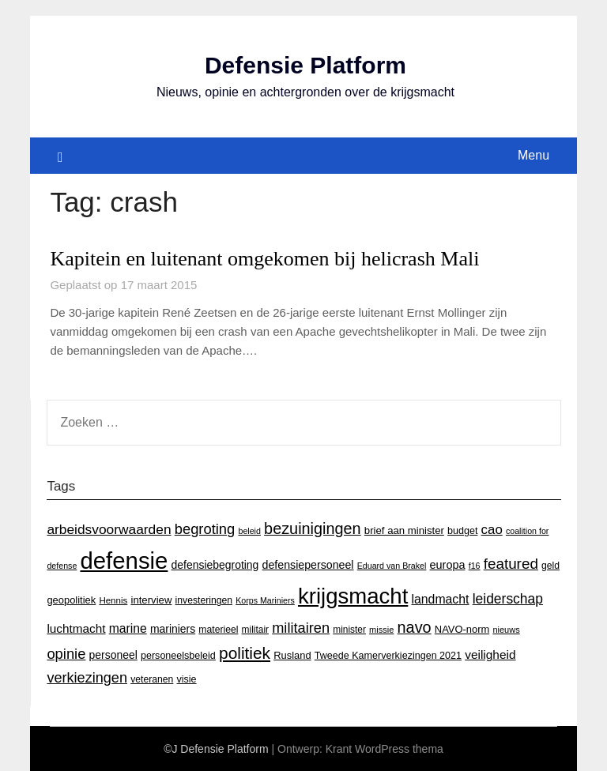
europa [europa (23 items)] (448, 565)
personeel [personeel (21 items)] (113, 655)
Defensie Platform (305, 65)
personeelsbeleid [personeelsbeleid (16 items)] (178, 655)
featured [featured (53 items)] (511, 563)
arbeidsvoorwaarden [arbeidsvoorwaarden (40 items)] (109, 529)
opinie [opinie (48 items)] (66, 653)
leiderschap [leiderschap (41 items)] (508, 599)
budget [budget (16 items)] (462, 530)
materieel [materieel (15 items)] (218, 629)
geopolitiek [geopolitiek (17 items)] (71, 600)
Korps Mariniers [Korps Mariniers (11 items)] (265, 600)
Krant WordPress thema (384, 749)
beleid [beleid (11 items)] (249, 531)
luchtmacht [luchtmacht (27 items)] (76, 628)
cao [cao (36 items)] (492, 529)
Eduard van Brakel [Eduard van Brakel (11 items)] (392, 565)
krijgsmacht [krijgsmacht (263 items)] (353, 596)
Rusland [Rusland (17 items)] (292, 655)
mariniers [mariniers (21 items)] (172, 628)
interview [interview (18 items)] (151, 600)
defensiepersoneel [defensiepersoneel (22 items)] (308, 565)
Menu (533, 155)
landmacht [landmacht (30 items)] (440, 599)
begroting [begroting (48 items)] (205, 529)
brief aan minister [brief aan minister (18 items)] (404, 530)
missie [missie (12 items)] (381, 629)
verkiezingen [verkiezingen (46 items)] (87, 678)
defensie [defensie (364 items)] (124, 560)
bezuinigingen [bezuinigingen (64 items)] (312, 528)
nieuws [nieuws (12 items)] (505, 629)
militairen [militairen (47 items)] (301, 627)
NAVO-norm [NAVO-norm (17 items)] (462, 629)
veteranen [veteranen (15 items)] (151, 679)
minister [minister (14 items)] (349, 629)
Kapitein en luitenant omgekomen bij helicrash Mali (264, 258)
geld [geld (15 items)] (550, 565)
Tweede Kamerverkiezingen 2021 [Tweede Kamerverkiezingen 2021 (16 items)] (388, 655)
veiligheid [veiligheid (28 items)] (490, 654)
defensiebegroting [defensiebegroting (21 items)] (215, 565)
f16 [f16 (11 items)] (475, 565)
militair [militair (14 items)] (255, 629)
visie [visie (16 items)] (186, 679)
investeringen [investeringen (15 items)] (203, 600)
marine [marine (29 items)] (128, 628)
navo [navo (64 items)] (415, 627)
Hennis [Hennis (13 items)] (113, 600)
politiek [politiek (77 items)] (244, 653)
